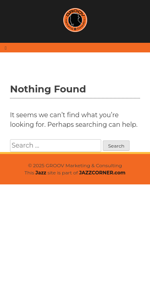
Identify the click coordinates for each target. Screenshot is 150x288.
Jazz (41, 173)
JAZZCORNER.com (102, 173)
